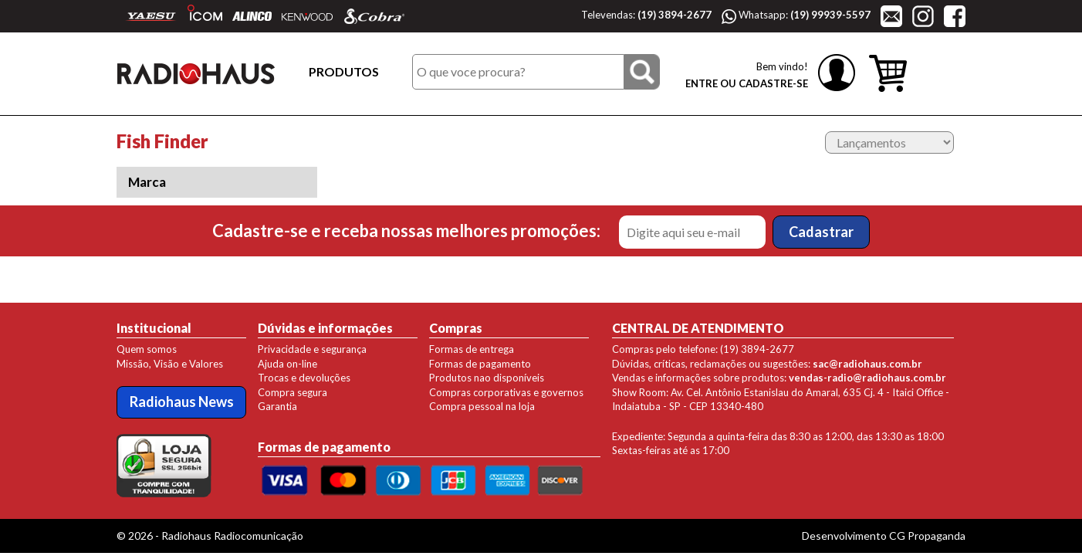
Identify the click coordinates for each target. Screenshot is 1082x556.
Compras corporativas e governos (506, 392)
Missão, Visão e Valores (170, 364)
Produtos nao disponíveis (486, 377)
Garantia (277, 406)
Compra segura (292, 392)
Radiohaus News (182, 401)
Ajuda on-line (287, 364)
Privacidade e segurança (312, 349)
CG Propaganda (927, 535)
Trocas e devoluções (304, 377)
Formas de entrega (471, 349)
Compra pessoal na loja (482, 406)
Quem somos (147, 349)
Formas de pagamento (480, 364)
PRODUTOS (344, 71)
